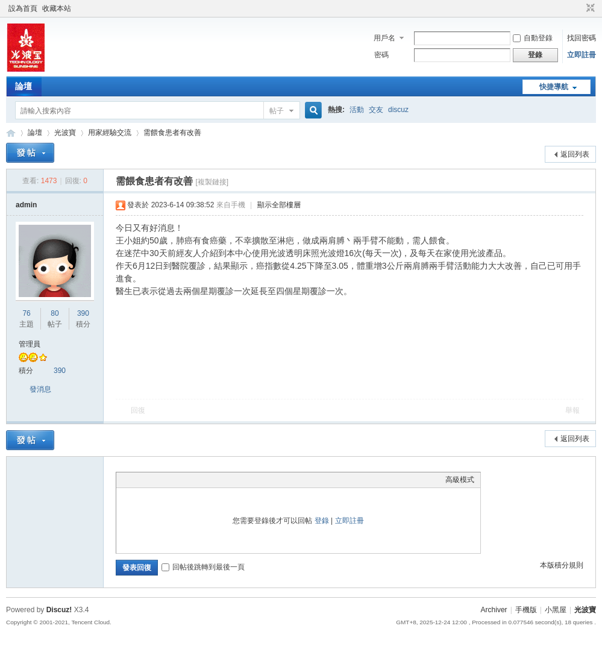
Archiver (494, 610)
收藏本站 (56, 8)
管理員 (29, 344)
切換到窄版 (589, 8)
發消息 (40, 389)
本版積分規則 (561, 565)
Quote (183, 480)
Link (167, 480)
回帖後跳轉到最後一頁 (203, 567)
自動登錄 (533, 38)
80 (54, 313)
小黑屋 (555, 610)
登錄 (322, 520)
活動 (357, 109)
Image (152, 480)
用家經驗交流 (109, 132)
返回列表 (574, 154)
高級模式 (459, 479)
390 (83, 313)
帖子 (276, 111)
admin (26, 205)
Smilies (213, 480)
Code (198, 480)
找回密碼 (581, 38)
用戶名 (384, 38)
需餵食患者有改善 (172, 132)
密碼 (381, 55)
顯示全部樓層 (279, 205)
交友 (376, 109)
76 (26, 313)
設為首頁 (22, 8)
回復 (138, 410)
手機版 (526, 610)
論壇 (23, 86)
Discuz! (59, 610)
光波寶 (11, 133)
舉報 (572, 410)
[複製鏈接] (211, 182)
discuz (398, 109)
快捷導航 (553, 87)
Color (137, 480)
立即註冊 (581, 55)
